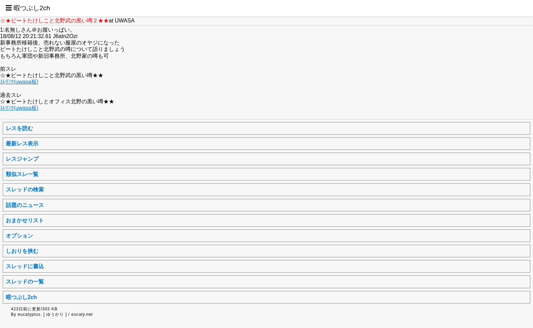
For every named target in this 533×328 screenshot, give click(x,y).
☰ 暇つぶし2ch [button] (27, 8)
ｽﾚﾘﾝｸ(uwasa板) (19, 82)
